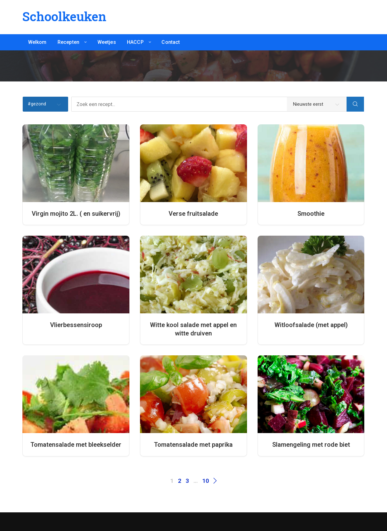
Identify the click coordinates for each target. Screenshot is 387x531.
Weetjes (106, 42)
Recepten (68, 42)
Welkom (37, 42)
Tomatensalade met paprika (193, 444)
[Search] (355, 104)
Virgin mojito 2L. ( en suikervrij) (76, 213)
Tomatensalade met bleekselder (75, 444)
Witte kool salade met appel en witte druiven (193, 329)
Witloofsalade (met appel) (311, 325)
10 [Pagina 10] (205, 480)
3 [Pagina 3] (187, 480)
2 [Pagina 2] (179, 480)
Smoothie (310, 213)
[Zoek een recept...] (209, 104)
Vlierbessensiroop (76, 325)
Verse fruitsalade (193, 213)
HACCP (135, 42)
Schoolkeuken (64, 16)
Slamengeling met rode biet (311, 444)
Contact (170, 42)
